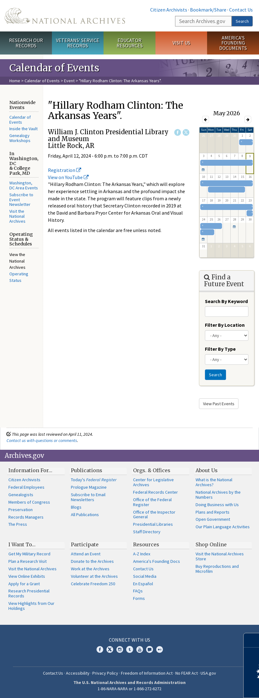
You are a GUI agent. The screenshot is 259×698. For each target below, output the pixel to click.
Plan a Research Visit (27, 561)
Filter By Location (225, 325)
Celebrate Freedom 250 (93, 583)
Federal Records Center (155, 492)
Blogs (76, 507)
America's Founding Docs (156, 561)
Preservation (20, 509)
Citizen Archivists (168, 10)
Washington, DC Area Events (23, 185)
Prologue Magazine (89, 487)
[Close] (252, 640)
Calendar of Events (42, 80)
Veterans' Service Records (77, 43)
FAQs (138, 591)
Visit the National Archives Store (220, 556)
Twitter (186, 132)
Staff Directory (146, 531)
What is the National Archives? (214, 482)
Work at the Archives (90, 569)
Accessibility (78, 673)
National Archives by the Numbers (218, 494)
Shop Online (211, 544)
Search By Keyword (226, 301)
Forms (139, 598)
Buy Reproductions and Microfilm (217, 568)
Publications (86, 470)
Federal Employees (26, 487)
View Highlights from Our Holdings (31, 606)
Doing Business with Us (217, 504)
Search (242, 21)
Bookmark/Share (208, 10)
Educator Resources (130, 43)
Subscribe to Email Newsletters (88, 497)
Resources (146, 544)
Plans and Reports (212, 512)
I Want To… (21, 544)
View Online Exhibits (26, 576)
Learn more (203, 687)
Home (14, 80)
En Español (143, 583)
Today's (94, 479)
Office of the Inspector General (154, 514)
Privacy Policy (105, 673)
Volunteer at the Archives (94, 576)
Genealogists (20, 494)
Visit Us (181, 43)
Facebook (177, 132)
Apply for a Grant (24, 583)
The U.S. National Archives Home (65, 16)
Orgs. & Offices (151, 470)
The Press (17, 524)
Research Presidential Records (28, 593)
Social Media (144, 576)
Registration (64, 170)
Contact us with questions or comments (42, 440)
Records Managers (26, 517)
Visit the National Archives (17, 216)
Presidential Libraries (153, 524)
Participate (85, 544)
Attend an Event (85, 554)
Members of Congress (29, 502)
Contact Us (241, 10)
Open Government (213, 519)
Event (69, 80)
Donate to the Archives (92, 561)
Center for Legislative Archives (153, 482)
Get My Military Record (29, 554)
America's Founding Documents (233, 43)
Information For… (30, 470)
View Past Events (218, 403)
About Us (207, 470)
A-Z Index (141, 554)
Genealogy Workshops (19, 138)
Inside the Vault (23, 128)
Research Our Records (26, 43)
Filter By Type (220, 349)
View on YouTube (68, 177)
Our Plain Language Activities (223, 526)
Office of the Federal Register (152, 502)
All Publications (85, 514)
